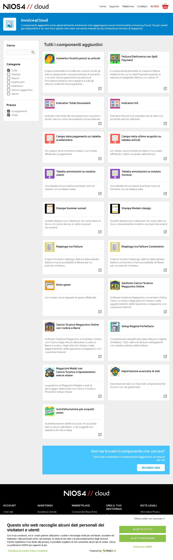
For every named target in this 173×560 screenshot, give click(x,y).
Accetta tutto (142, 529)
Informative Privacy (150, 512)
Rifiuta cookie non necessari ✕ (149, 518)
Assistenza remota (46, 512)
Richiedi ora (151, 467)
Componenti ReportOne (84, 512)
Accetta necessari (143, 538)
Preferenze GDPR (142, 547)
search (33, 52)
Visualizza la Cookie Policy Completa (28, 551)
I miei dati (8, 512)
